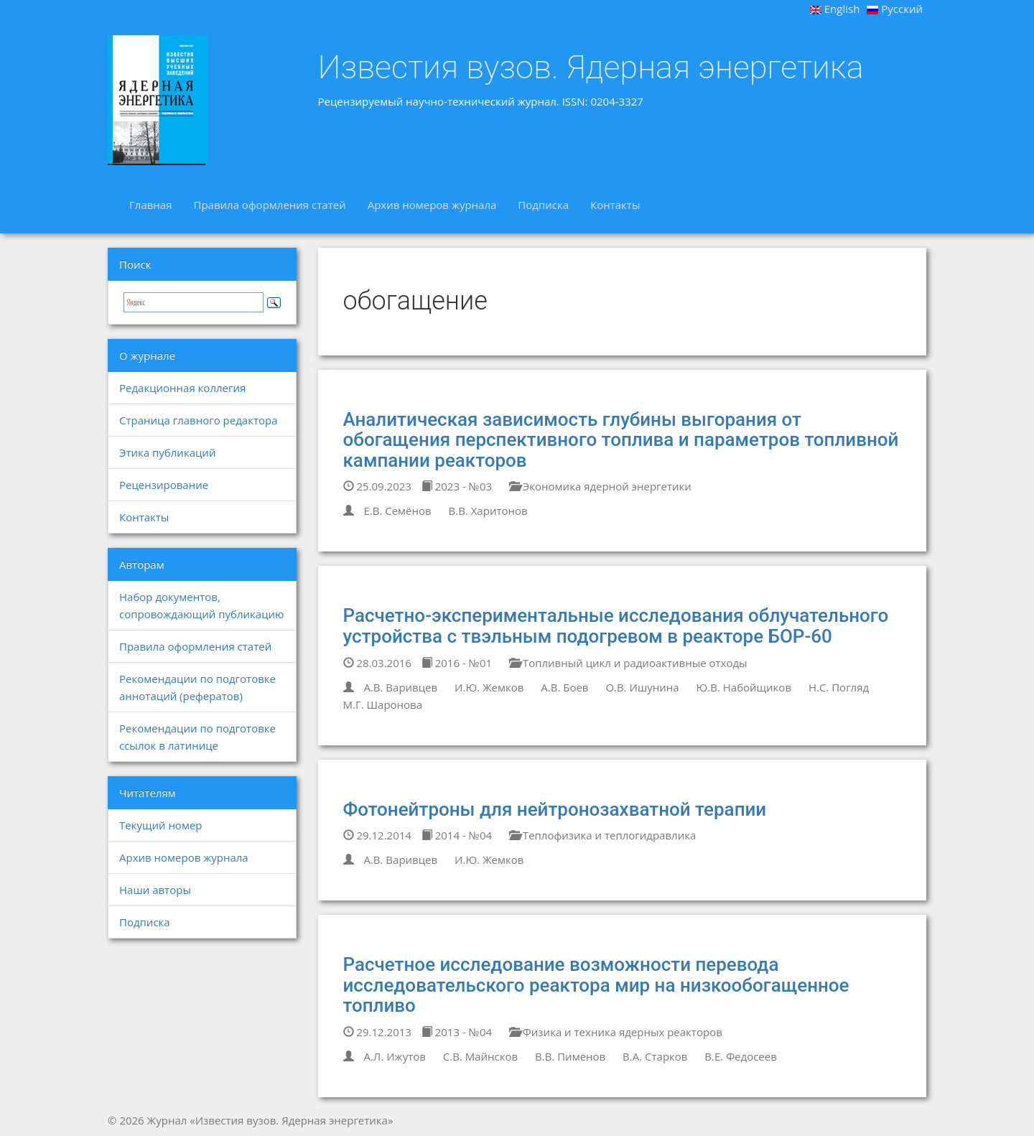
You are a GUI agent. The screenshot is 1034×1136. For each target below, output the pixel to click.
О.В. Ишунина (642, 687)
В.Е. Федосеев (740, 1056)
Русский (895, 8)
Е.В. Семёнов (397, 510)
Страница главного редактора (198, 420)
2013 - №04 (456, 1032)
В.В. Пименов (570, 1056)
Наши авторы (155, 890)
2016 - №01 (456, 663)
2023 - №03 (456, 486)
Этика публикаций (167, 452)
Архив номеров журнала (432, 204)
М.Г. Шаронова (383, 704)
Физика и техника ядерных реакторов (615, 1032)
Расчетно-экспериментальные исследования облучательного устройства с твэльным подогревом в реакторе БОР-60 (616, 626)
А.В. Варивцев (400, 687)
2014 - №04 (456, 835)
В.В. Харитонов (488, 510)
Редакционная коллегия (182, 388)
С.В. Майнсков (480, 1056)
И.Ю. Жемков (489, 687)
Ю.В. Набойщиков (744, 687)
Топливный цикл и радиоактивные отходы (628, 663)
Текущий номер (160, 825)
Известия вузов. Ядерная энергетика (591, 67)
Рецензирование (163, 485)
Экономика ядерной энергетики (600, 486)
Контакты (615, 204)
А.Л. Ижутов (394, 1056)
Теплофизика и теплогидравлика (602, 835)
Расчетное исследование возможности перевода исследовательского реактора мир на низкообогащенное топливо (596, 985)
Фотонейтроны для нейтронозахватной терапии (555, 809)
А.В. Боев (564, 687)
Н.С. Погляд (839, 687)
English (835, 8)
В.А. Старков (655, 1056)
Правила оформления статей (269, 204)
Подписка (543, 204)
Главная (150, 204)
